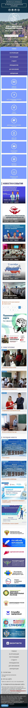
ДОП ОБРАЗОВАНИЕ (14, 69)
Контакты (14, 164)
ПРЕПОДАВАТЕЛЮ (14, 65)
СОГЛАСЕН (4, 705)
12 (13, 310)
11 (10, 310)
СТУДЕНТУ (14, 61)
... (10, 307)
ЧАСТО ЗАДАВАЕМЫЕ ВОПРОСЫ (14, 99)
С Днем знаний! (7, 303)
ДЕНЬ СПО (14, 138)
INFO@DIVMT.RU (22, 41)
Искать (21, 35)
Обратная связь (14, 176)
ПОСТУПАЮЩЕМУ (14, 57)
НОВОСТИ (14, 86)
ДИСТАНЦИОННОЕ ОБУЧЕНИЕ (14, 125)
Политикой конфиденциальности (17, 690)
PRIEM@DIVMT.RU (22, 43)
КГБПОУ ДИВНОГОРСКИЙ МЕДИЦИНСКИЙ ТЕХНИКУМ (14, 27)
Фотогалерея (14, 151)
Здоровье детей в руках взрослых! (12, 302)
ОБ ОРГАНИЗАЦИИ (14, 53)
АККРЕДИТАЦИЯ (14, 73)
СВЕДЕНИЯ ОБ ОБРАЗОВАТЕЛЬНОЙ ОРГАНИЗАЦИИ (14, 5)
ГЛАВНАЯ (14, 48)
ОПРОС (14, 112)
